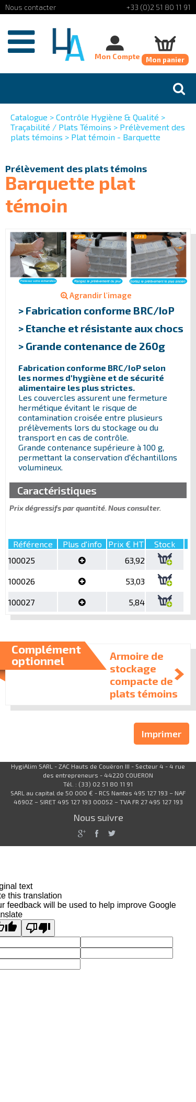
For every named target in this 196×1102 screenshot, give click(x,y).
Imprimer (161, 733)
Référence (33, 544)
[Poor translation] (38, 928)
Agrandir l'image (96, 295)
